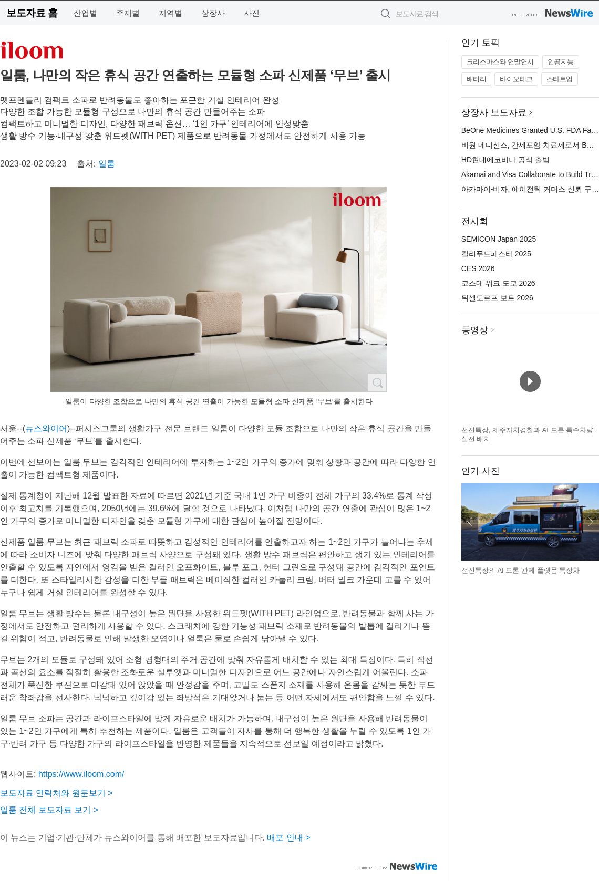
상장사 (213, 12)
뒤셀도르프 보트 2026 (497, 298)
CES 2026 (478, 268)
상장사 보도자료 (493, 113)
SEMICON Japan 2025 (498, 239)
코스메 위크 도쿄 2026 (498, 283)
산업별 (85, 12)
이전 (469, 521)
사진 (252, 12)
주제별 (128, 12)
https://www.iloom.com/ (81, 774)
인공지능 (561, 62)
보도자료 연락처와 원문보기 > (56, 793)
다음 (590, 521)
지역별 (170, 12)
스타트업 (559, 79)
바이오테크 (516, 79)
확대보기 (377, 382)
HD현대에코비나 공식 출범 (505, 160)
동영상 (474, 330)
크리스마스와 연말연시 (500, 62)
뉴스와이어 (46, 428)
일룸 (106, 163)
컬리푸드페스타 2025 (496, 254)
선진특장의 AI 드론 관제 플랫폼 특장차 (520, 570)
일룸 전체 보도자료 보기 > (49, 809)
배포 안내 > (288, 837)
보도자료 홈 (31, 12)
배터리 (477, 79)
